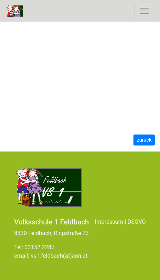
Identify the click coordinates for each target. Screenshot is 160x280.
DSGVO (136, 221)
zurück (144, 140)
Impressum (109, 221)
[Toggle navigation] (144, 11)
